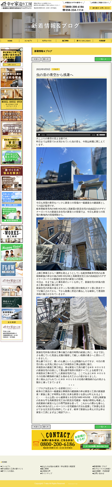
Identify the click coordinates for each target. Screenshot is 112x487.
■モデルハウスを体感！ (102, 469)
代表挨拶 (102, 41)
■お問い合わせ (98, 473)
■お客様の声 (45, 471)
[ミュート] (98, 135)
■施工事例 (44, 469)
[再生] (39, 135)
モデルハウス (46, 41)
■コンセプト (6, 466)
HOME (10, 41)
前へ (46, 59)
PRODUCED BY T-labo (72, 483)
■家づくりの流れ (7, 471)
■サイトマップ (46, 473)
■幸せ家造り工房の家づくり (12, 469)
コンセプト (28, 41)
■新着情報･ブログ (100, 466)
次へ (36, 59)
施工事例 (65, 41)
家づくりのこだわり (84, 41)
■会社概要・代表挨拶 (101, 471)
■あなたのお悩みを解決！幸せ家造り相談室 (57, 466)
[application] (71, 135)
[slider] (68, 134)
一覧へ (103, 59)
